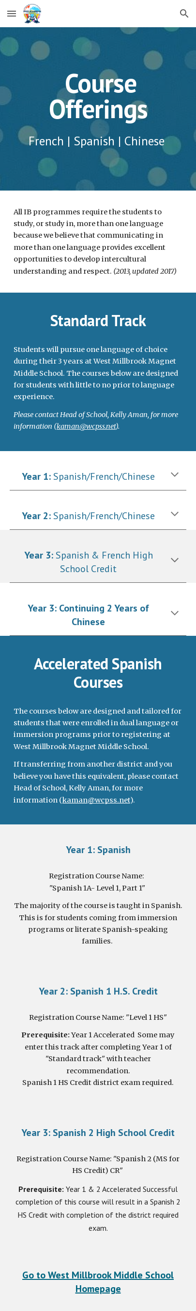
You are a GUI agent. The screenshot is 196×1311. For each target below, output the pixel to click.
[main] (98, 109)
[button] (11, 13)
